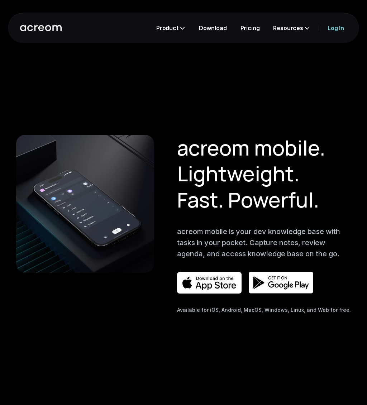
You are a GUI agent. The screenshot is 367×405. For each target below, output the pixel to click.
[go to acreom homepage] (41, 28)
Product (170, 28)
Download (213, 28)
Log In (336, 28)
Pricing (250, 28)
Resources (291, 28)
